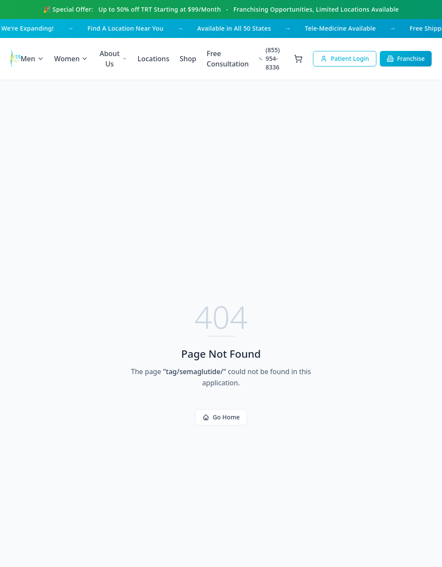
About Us (113, 59)
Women (71, 58)
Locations (153, 58)
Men (32, 58)
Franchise (406, 58)
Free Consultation (228, 59)
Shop (188, 58)
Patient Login (344, 58)
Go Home (221, 417)
